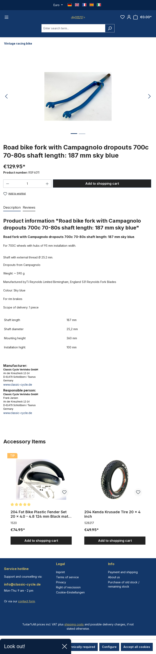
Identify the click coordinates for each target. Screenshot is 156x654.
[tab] (12, 213)
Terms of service (67, 577)
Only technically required (76, 647)
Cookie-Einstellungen (70, 592)
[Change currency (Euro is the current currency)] (58, 5)
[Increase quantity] (47, 189)
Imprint (60, 572)
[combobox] (73, 34)
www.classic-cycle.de (17, 390)
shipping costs (74, 624)
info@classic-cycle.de (22, 584)
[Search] (110, 34)
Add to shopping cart (102, 189)
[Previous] (6, 102)
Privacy (61, 582)
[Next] (149, 102)
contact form (26, 601)
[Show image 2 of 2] (82, 143)
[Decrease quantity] (7, 189)
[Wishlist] (122, 20)
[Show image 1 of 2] (74, 142)
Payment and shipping (123, 572)
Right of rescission (68, 587)
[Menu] (6, 20)
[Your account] (129, 20)
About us (114, 577)
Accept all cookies (137, 647)
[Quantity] (27, 189)
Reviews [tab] (29, 213)
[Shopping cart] (142, 20)
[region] (78, 504)
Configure (109, 647)
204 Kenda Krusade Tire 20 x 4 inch (112, 520)
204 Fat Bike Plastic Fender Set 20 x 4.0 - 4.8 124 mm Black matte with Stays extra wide (41, 520)
